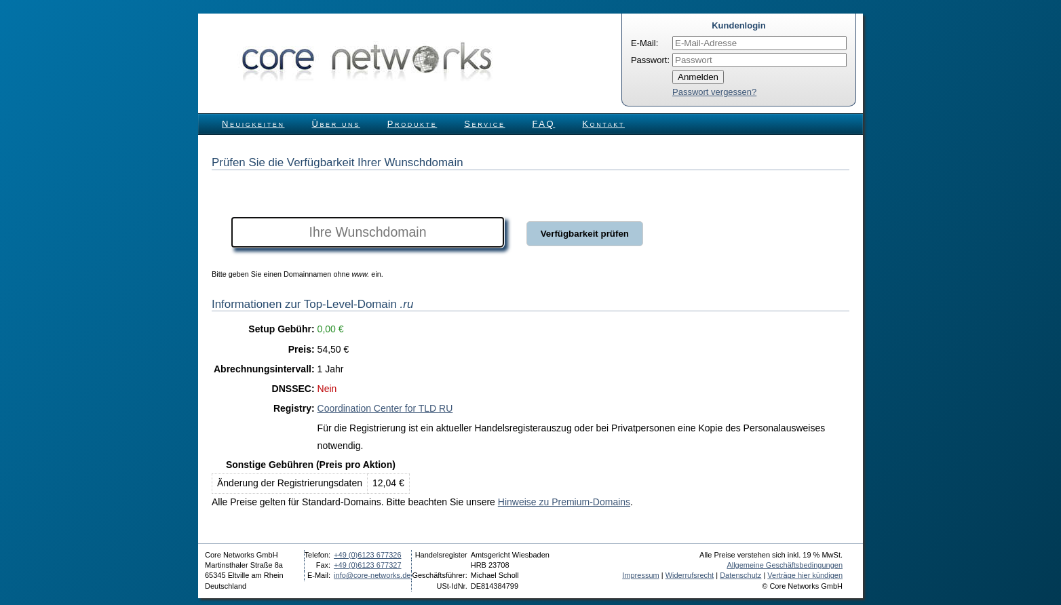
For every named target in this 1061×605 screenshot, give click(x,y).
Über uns (336, 124)
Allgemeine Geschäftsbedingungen (785, 565)
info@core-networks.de (372, 575)
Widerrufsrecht (689, 575)
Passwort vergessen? (714, 92)
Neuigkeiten (253, 124)
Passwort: (650, 60)
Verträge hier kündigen (805, 575)
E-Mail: (644, 43)
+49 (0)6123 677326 (367, 555)
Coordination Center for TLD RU (385, 408)
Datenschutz (740, 575)
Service (484, 124)
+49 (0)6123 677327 (367, 565)
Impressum (640, 575)
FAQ (544, 124)
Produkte (412, 124)
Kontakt (603, 124)
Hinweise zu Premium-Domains (564, 501)
